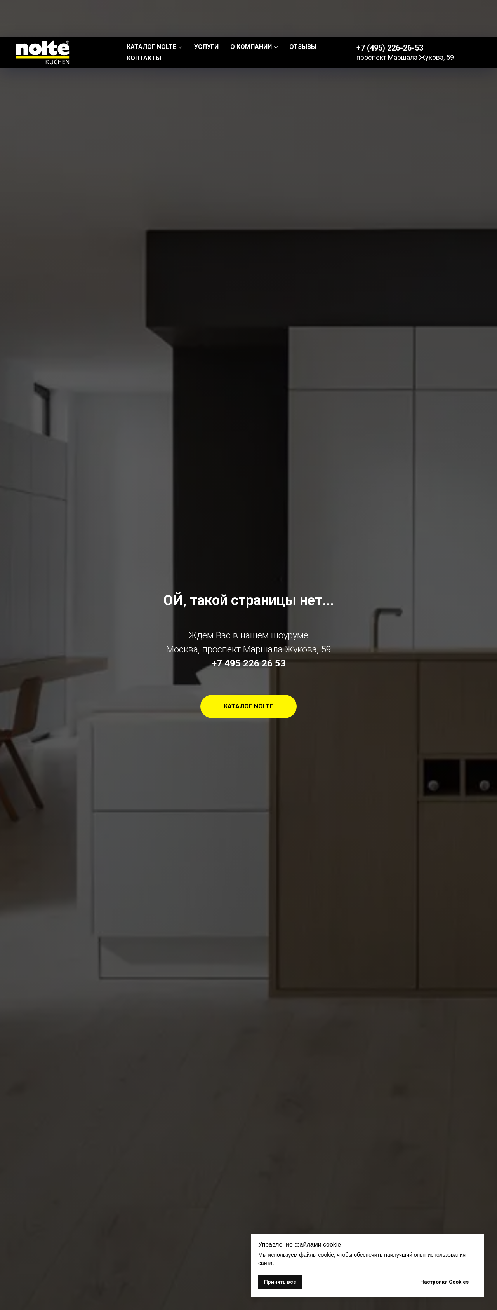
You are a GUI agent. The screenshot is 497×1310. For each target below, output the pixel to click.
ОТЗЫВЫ (302, 10)
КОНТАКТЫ (144, 21)
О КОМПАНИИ (251, 10)
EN (473, 15)
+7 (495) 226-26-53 (389, 11)
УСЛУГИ (206, 10)
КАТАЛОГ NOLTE (151, 10)
